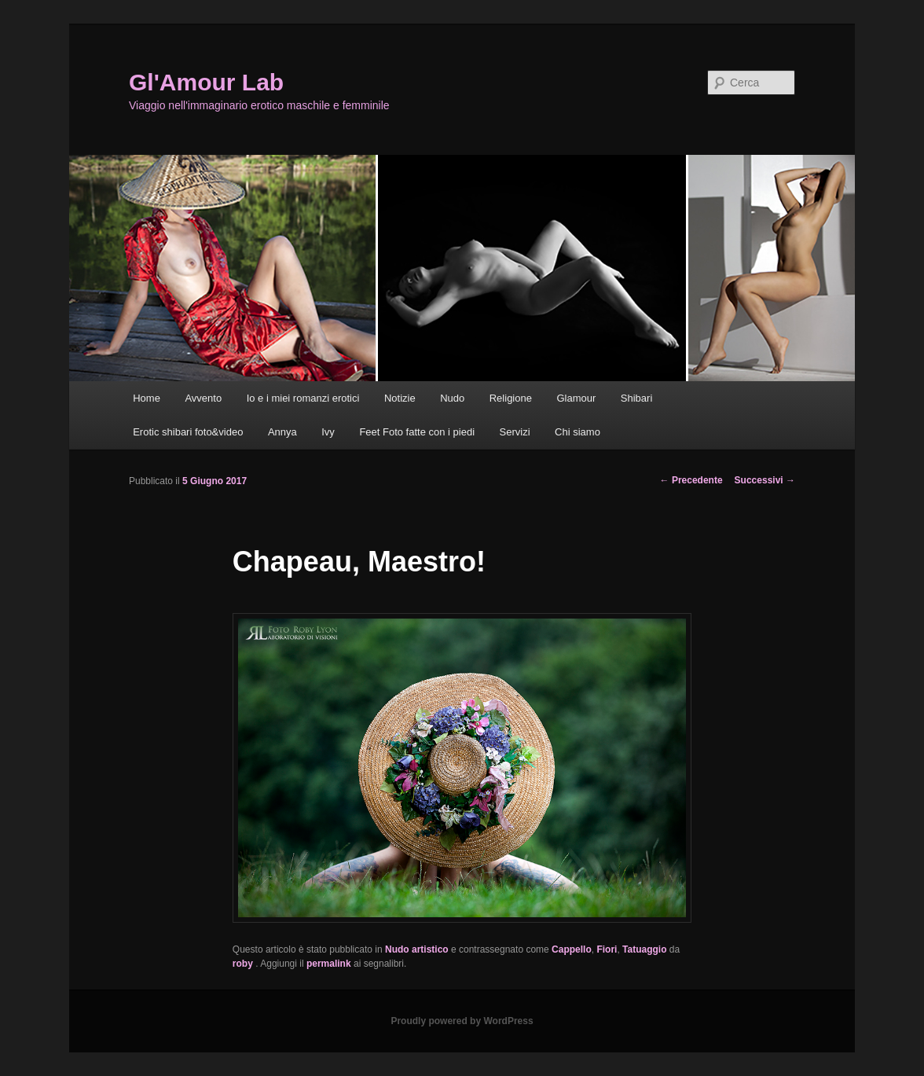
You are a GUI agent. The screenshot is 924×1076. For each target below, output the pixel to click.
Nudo (452, 398)
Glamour (576, 398)
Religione (511, 398)
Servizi (515, 432)
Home (146, 398)
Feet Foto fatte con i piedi (417, 432)
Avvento (203, 398)
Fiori (606, 949)
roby (244, 963)
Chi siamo (577, 432)
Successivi (765, 480)
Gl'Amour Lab (206, 82)
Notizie (400, 398)
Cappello (572, 949)
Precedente (691, 480)
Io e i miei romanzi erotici (303, 398)
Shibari (636, 398)
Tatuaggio (644, 949)
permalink (328, 963)
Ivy (328, 432)
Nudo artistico (417, 949)
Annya (282, 432)
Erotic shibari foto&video (188, 432)
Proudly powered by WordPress (461, 1020)
